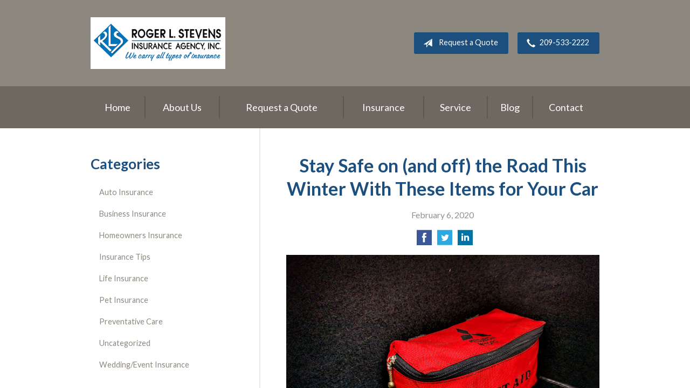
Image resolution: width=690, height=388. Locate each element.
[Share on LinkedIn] (465, 240)
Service (455, 107)
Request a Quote (458, 43)
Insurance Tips (124, 256)
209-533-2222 (555, 43)
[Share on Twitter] (444, 240)
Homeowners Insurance (140, 235)
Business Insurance (132, 213)
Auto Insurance (126, 192)
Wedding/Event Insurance (144, 364)
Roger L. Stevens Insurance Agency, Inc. (158, 43)
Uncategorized (124, 343)
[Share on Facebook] (424, 240)
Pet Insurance (123, 299)
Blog (510, 107)
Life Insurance (123, 278)
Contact (566, 107)
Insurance (383, 107)
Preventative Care (131, 321)
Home (117, 107)
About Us (182, 107)
